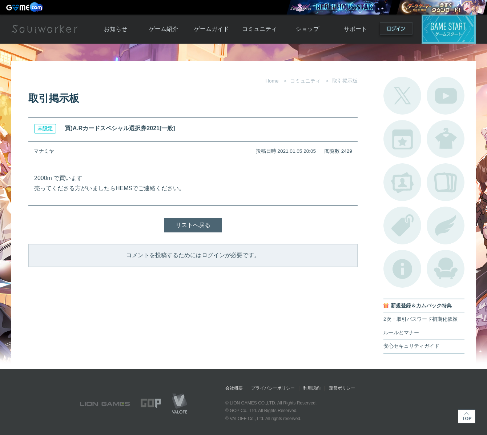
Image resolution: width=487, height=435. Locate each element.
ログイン (396, 30)
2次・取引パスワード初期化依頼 (420, 319)
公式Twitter (402, 96)
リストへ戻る (193, 225)
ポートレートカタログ (402, 182)
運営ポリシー (342, 388)
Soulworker (44, 29)
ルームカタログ (445, 269)
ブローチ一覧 (445, 225)
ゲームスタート (449, 29)
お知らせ (115, 29)
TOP (466, 416)
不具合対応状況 (402, 269)
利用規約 (312, 388)
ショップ (307, 29)
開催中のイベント (402, 139)
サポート (355, 29)
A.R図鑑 (445, 182)
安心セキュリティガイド (411, 346)
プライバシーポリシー (273, 388)
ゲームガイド (211, 29)
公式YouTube (445, 96)
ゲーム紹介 (163, 29)
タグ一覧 (402, 225)
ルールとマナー (401, 332)
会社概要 (234, 388)
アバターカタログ (445, 139)
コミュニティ (259, 29)
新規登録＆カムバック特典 (421, 305)
